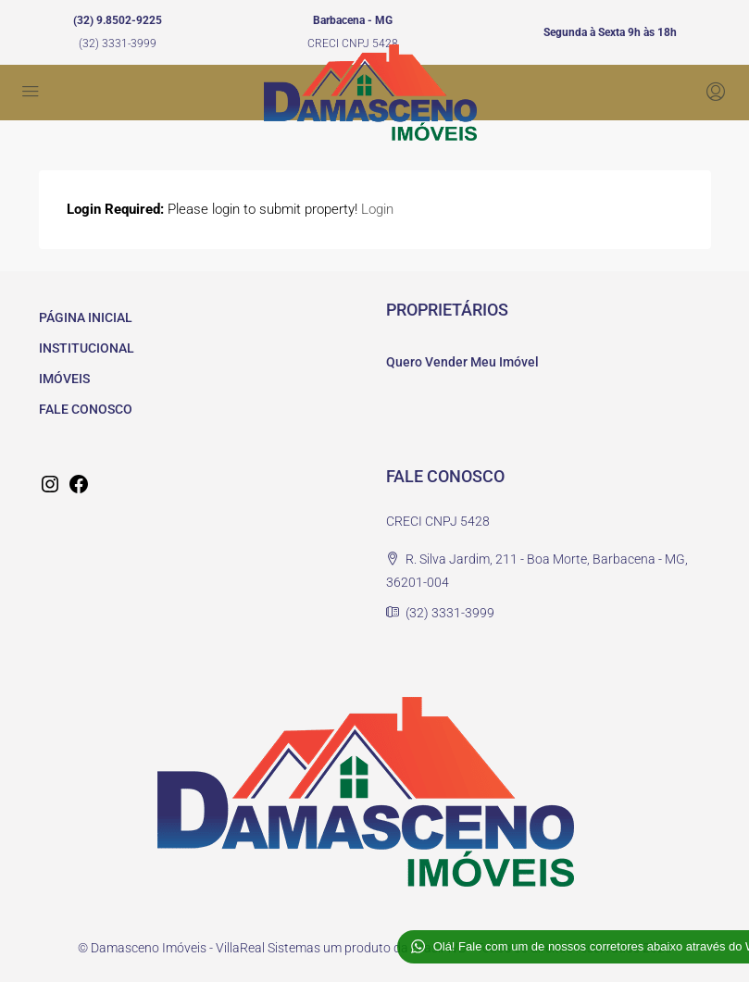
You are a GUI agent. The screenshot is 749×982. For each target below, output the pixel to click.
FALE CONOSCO (85, 409)
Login (377, 209)
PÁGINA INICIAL (85, 317)
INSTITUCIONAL (86, 348)
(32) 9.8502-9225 (117, 20)
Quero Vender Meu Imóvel (462, 361)
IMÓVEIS (64, 378)
